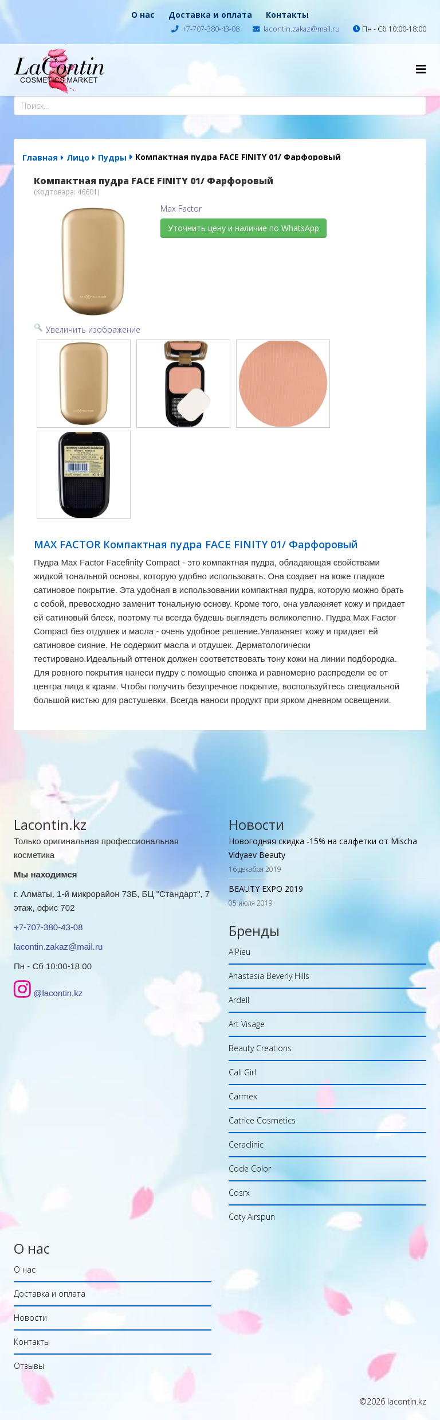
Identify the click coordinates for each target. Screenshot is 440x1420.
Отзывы (29, 1365)
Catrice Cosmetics (262, 1120)
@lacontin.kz (57, 993)
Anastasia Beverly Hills (269, 975)
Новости (30, 1317)
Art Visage (247, 1024)
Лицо (77, 157)
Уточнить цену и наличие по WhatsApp (243, 228)
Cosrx (239, 1192)
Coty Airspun (252, 1216)
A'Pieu (239, 951)
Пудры (112, 157)
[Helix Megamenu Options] (421, 69)
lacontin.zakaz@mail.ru (302, 29)
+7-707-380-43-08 (210, 29)
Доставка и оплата (210, 14)
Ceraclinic (246, 1144)
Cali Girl (242, 1072)
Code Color (250, 1168)
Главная (40, 157)
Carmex (243, 1096)
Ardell (239, 999)
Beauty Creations (260, 1048)
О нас (143, 14)
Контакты (287, 14)
